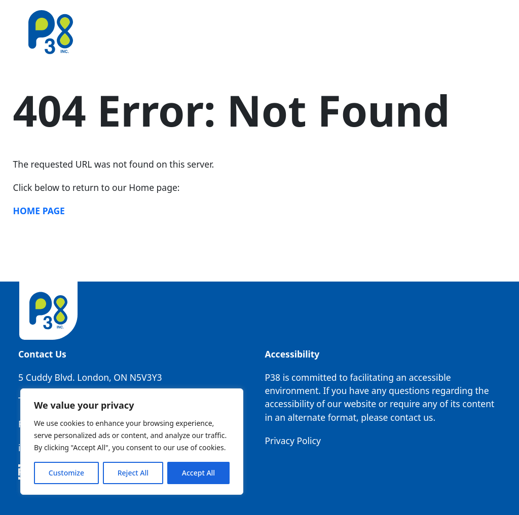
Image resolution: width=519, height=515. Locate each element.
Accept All (198, 473)
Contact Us (472, 32)
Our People (251, 32)
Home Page (39, 211)
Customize (66, 473)
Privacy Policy (292, 440)
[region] (131, 441)
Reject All (133, 473)
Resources (415, 32)
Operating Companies (334, 32)
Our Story (195, 32)
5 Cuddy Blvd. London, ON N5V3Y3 (90, 377)
